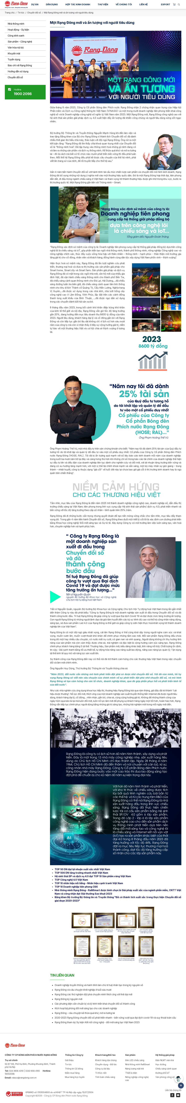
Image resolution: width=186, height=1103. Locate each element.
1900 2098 (23, 94)
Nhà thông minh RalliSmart (137, 1064)
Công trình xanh (16, 35)
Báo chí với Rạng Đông (20, 65)
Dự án (34, 4)
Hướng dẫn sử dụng (18, 71)
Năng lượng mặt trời (134, 1068)
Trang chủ (10, 12)
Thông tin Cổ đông (74, 1068)
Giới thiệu (69, 1060)
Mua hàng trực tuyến (75, 1077)
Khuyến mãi (14, 53)
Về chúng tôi (124, 4)
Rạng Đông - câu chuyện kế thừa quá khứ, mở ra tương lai (85, 1013)
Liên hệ (143, 4)
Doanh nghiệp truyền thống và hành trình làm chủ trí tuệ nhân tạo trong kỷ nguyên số (99, 985)
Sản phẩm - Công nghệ (20, 41)
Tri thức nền (101, 1073)
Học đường (160, 1064)
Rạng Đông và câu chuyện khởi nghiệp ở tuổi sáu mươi (83, 989)
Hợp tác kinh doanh (77, 4)
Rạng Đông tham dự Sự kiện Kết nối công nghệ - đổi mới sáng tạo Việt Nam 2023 (97, 1022)
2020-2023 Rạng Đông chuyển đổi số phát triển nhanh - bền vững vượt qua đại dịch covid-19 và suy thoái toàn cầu (115, 1017)
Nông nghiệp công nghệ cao (137, 1078)
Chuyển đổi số (15, 77)
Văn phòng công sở (164, 1077)
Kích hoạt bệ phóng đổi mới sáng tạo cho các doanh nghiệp (86, 1008)
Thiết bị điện (131, 1073)
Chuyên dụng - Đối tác (106, 1064)
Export (165, 4)
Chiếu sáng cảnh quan (166, 1068)
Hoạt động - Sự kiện (18, 29)
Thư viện (103, 4)
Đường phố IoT (162, 1073)
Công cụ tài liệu (102, 1068)
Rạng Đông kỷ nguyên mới (68, 999)
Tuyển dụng (14, 59)
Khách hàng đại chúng (106, 1060)
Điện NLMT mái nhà (164, 1060)
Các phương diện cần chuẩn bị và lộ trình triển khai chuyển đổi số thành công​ (95, 1003)
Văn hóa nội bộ (16, 47)
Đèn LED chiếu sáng (134, 1060)
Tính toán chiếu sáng (105, 1077)
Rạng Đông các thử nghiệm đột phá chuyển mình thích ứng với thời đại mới (93, 994)
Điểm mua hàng (72, 1073)
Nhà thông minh (16, 23)
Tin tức (21, 12)
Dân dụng (52, 4)
